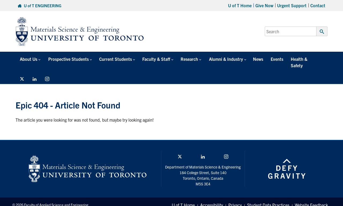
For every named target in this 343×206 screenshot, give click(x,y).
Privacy (235, 198)
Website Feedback (311, 198)
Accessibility (211, 198)
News (238, 59)
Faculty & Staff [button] (145, 59)
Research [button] (175, 59)
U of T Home (240, 5)
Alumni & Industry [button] (208, 59)
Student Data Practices (268, 198)
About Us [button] (26, 59)
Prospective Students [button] (63, 59)
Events (253, 59)
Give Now (264, 5)
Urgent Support (292, 5)
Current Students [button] (107, 59)
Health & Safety (279, 59)
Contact (317, 5)
